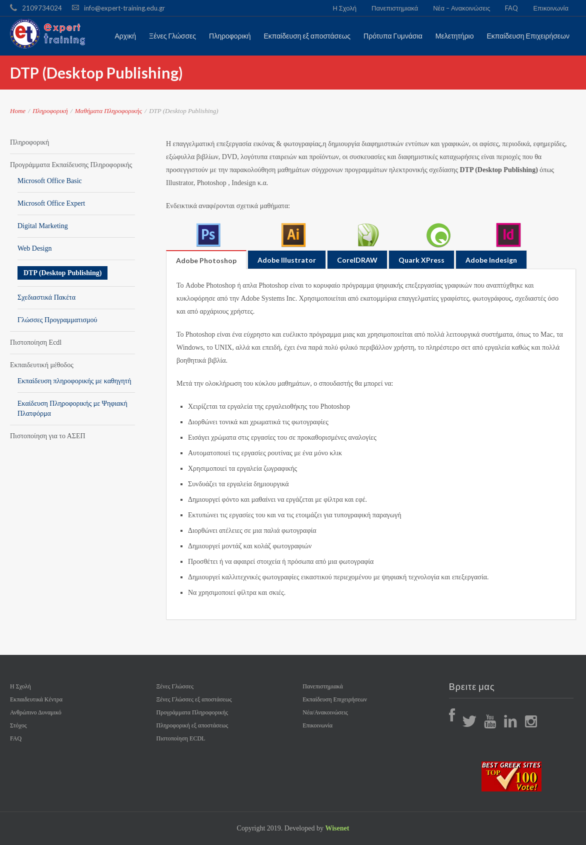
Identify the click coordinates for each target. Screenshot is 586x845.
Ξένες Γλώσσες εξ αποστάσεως (194, 699)
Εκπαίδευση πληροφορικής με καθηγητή (74, 381)
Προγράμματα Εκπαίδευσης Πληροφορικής (71, 165)
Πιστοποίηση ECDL (181, 738)
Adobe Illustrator (287, 260)
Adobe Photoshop (206, 260)
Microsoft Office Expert (51, 203)
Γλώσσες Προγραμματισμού (57, 320)
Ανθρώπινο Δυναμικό (36, 712)
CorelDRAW (357, 260)
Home (18, 111)
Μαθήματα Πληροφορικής (108, 111)
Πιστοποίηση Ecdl (36, 342)
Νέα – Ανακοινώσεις (461, 8)
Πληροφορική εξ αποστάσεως (192, 725)
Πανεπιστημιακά (395, 8)
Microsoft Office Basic (50, 181)
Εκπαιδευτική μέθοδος (42, 365)
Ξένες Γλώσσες (175, 686)
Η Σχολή (344, 8)
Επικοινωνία (550, 8)
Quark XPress (421, 260)
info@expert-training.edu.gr (124, 8)
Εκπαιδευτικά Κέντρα (36, 699)
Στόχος (18, 725)
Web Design (35, 248)
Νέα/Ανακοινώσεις (325, 712)
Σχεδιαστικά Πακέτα (47, 297)
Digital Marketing (43, 226)
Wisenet (337, 828)
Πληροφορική (50, 111)
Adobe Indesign (491, 260)
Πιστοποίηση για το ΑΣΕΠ (48, 436)
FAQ (511, 8)
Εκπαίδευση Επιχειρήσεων (334, 699)
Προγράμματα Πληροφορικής (192, 712)
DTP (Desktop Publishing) (63, 273)
